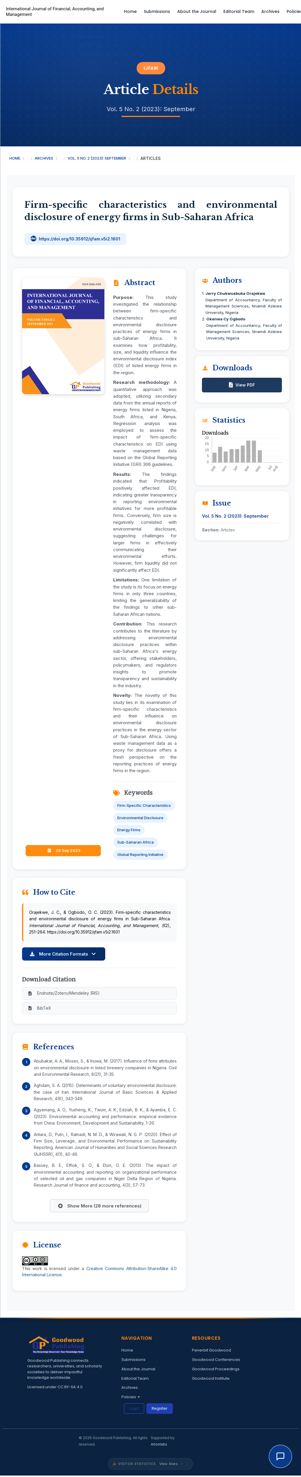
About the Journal (196, 11)
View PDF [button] (245, 384)
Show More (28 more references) (99, 1207)
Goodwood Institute (211, 1379)
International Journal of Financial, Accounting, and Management (55, 11)
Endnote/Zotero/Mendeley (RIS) (63, 993)
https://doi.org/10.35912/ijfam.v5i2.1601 (79, 238)
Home (130, 11)
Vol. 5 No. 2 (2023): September (97, 158)
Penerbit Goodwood (211, 1351)
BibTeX (39, 1008)
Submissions (157, 11)
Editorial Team (238, 11)
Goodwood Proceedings (216, 1370)
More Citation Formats (63, 954)
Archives (270, 11)
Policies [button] (130, 1398)
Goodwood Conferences (216, 1360)
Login (134, 1409)
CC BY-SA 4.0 (70, 1388)
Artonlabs (159, 1445)
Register (160, 1409)
